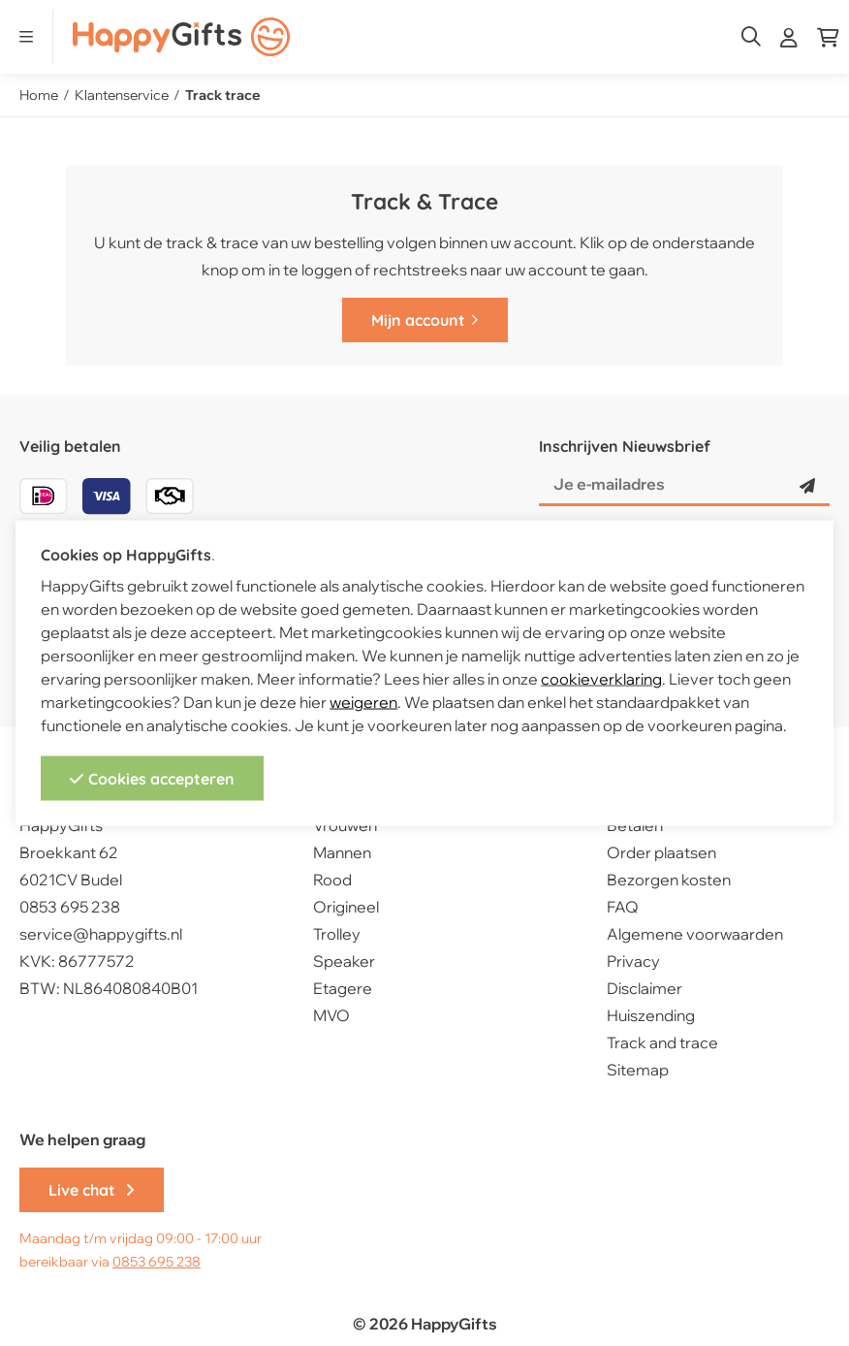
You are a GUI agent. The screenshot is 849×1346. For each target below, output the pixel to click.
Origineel (346, 906)
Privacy (633, 961)
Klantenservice (122, 95)
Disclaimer (644, 988)
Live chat (91, 1190)
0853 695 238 (69, 906)
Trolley (337, 934)
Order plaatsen (661, 852)
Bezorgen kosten (669, 879)
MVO (331, 1015)
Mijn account (425, 320)
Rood (332, 879)
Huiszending (651, 1015)
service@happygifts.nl (100, 934)
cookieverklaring (601, 678)
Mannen (342, 852)
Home (38, 95)
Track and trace (662, 1042)
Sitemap (638, 1069)
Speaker (344, 961)
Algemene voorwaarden (695, 934)
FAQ (623, 906)
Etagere (342, 988)
